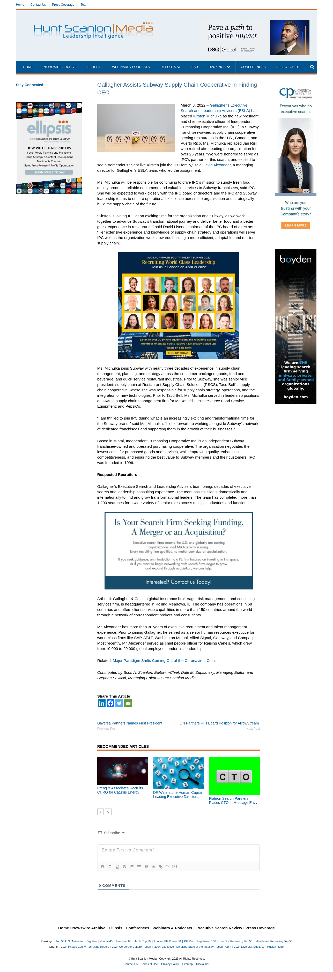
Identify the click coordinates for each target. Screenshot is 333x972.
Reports (168, 67)
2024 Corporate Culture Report (131, 946)
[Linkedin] (102, 703)
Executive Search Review (219, 928)
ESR (194, 67)
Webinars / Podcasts (131, 67)
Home (20, 4)
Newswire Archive (60, 67)
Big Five (92, 941)
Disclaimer (202, 964)
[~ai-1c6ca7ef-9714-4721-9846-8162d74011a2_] (255, 22)
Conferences (253, 67)
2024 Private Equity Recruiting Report (85, 946)
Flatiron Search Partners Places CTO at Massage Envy (233, 800)
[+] (174, 866)
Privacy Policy (170, 964)
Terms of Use (149, 964)
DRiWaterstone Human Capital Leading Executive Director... (178, 794)
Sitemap (187, 964)
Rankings (217, 67)
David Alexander (217, 165)
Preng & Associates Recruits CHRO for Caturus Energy (120, 790)
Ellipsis (94, 67)
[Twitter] (119, 703)
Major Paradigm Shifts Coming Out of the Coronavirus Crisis (164, 660)
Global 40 (106, 941)
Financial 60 (123, 941)
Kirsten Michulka (207, 116)
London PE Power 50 (167, 941)
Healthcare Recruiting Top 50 (274, 941)
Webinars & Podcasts (172, 928)
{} (167, 866)
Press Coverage (63, 4)
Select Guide (288, 67)
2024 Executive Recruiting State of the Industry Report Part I (192, 946)
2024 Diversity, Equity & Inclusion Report (259, 946)
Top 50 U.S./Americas (69, 941)
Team (84, 4)
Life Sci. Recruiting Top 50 (236, 941)
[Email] (128, 703)
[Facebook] (110, 703)
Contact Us (38, 4)
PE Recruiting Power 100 (200, 941)
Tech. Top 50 (143, 941)
